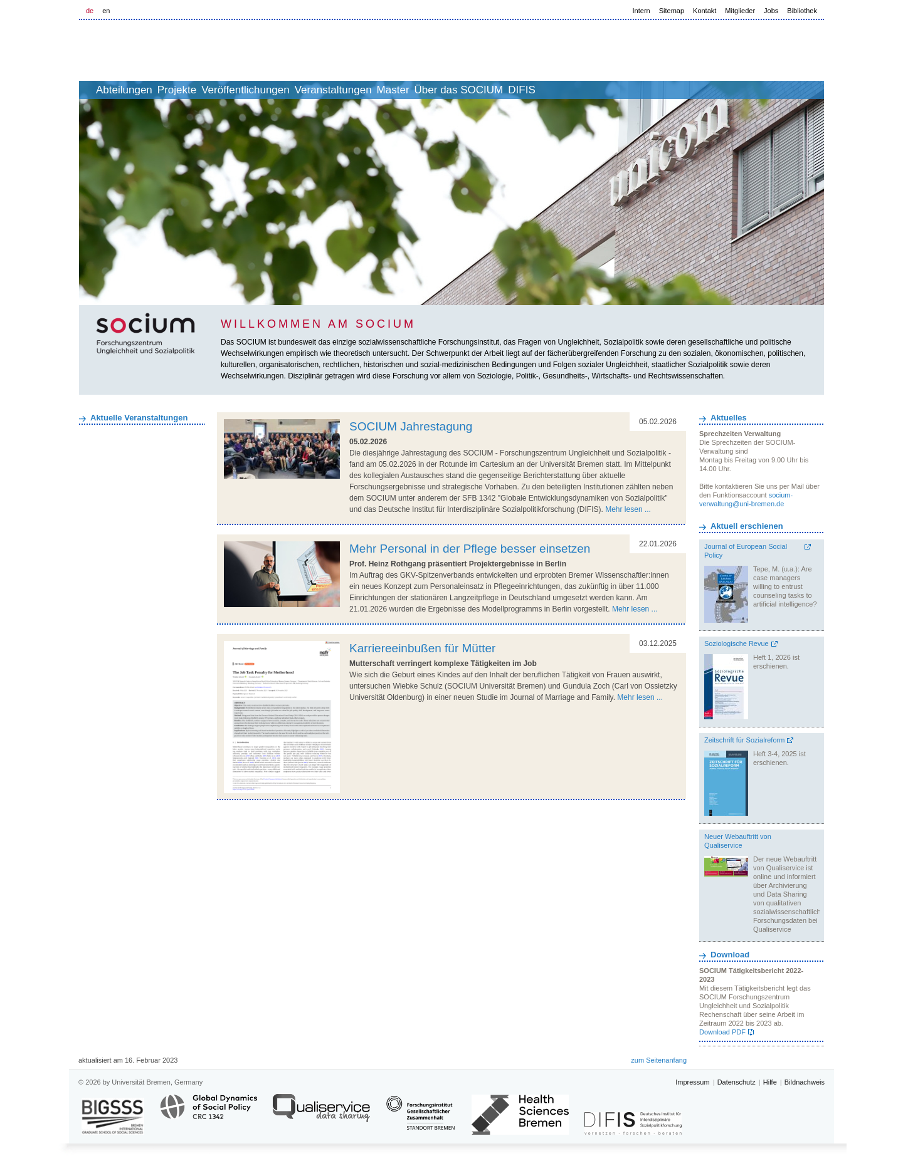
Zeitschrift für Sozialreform (744, 740)
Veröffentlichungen (294, 90)
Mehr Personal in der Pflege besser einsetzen (469, 548)
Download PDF (722, 1032)
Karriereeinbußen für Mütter (422, 648)
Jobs (771, 10)
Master (469, 90)
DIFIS (624, 90)
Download (729, 954)
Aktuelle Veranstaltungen (138, 417)
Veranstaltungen (395, 90)
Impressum (692, 1082)
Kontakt (704, 10)
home (93, 90)
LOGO (175, 51)
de (89, 10)
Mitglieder (740, 10)
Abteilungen (145, 90)
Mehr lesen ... (628, 509)
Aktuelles (728, 417)
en (106, 10)
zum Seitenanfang (659, 1060)
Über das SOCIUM (548, 90)
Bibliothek (802, 10)
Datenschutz (736, 1082)
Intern (641, 10)
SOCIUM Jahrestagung (410, 426)
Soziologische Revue (736, 643)
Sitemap (671, 10)
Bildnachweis (804, 1082)
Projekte (211, 90)
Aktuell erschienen (746, 526)
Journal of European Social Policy (745, 551)
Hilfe (770, 1082)
